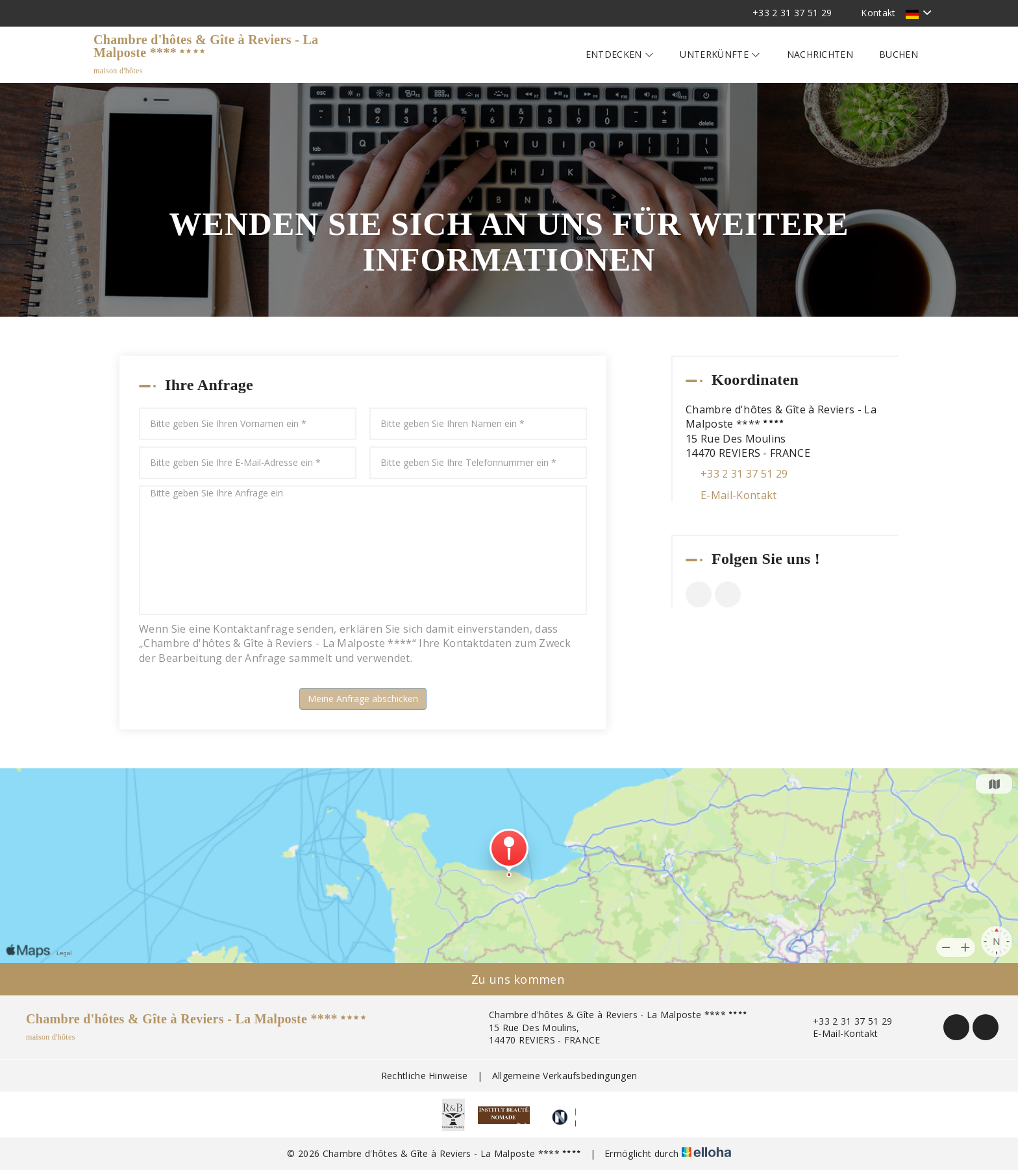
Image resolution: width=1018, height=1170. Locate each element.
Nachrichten (820, 54)
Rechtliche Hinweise (424, 1075)
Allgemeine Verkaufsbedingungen (565, 1075)
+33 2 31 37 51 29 (845, 1021)
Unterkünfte (720, 54)
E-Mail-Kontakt (738, 495)
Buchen (898, 54)
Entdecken (620, 54)
